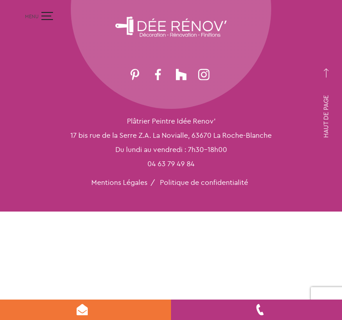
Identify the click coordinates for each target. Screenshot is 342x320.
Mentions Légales (119, 182)
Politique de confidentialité (204, 182)
